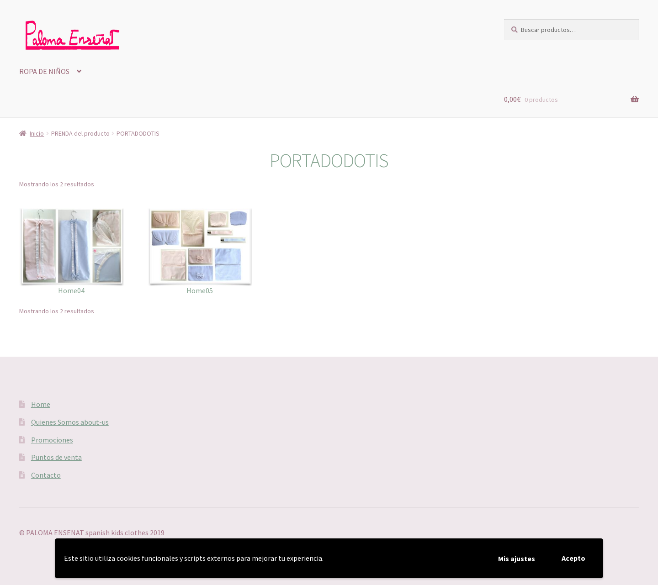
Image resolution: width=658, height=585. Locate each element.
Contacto (46, 475)
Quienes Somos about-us (70, 422)
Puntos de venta (56, 457)
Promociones (52, 439)
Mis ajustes (516, 558)
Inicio (37, 133)
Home (40, 404)
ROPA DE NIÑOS (44, 71)
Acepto (573, 558)
